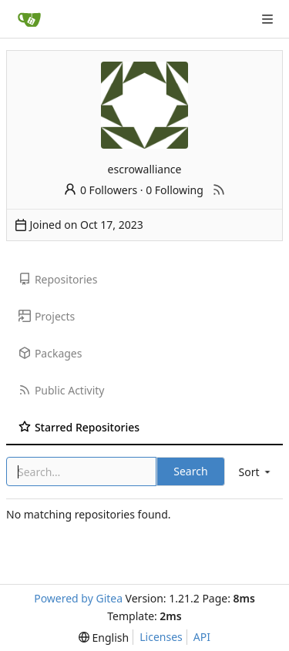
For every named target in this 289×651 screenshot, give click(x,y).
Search (190, 471)
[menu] (256, 472)
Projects (46, 316)
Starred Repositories (78, 427)
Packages (50, 353)
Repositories (57, 279)
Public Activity (61, 390)
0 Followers (100, 190)
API (201, 636)
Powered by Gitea (78, 598)
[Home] (29, 19)
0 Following (174, 190)
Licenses (161, 636)
